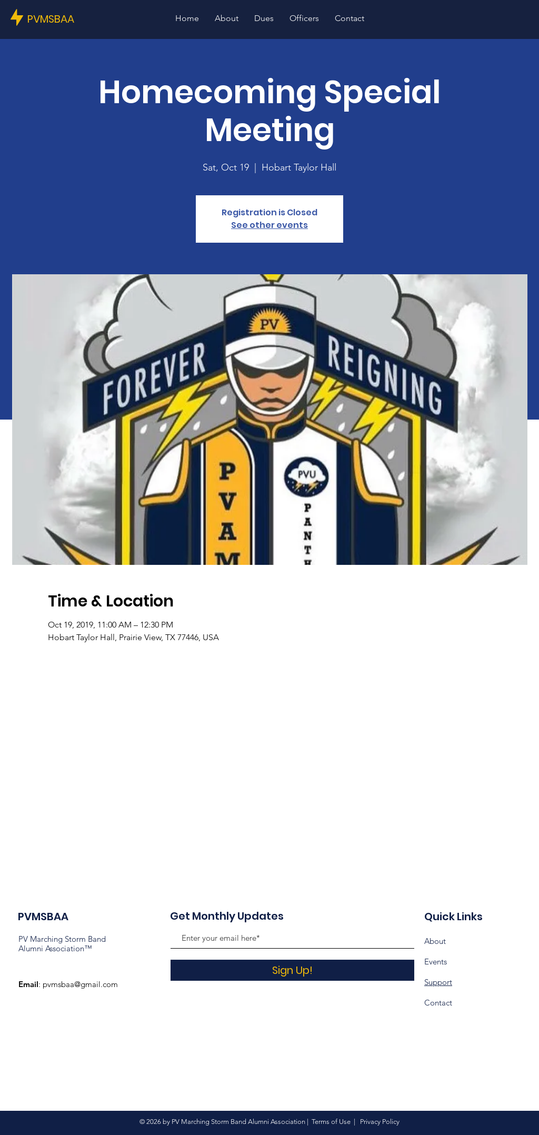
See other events (269, 225)
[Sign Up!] (292, 970)
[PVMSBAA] (63, 18)
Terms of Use (331, 1122)
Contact (438, 1003)
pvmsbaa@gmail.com (80, 984)
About (435, 941)
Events (435, 962)
